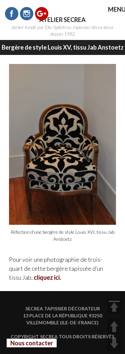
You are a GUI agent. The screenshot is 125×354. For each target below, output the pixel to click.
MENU (112, 10)
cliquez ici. (47, 277)
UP (114, 326)
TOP (114, 306)
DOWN (114, 343)
